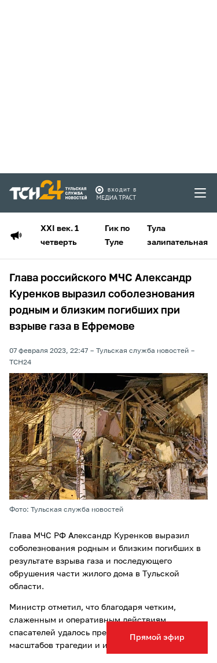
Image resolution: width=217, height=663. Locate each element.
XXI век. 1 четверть (60, 236)
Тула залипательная (177, 236)
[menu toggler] (201, 193)
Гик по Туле (117, 236)
